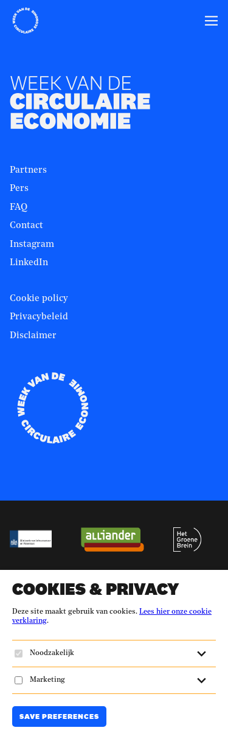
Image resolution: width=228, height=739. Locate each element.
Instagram (32, 244)
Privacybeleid (39, 317)
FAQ (18, 207)
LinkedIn (29, 263)
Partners (28, 170)
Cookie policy (39, 299)
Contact (26, 226)
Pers (19, 188)
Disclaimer (33, 336)
